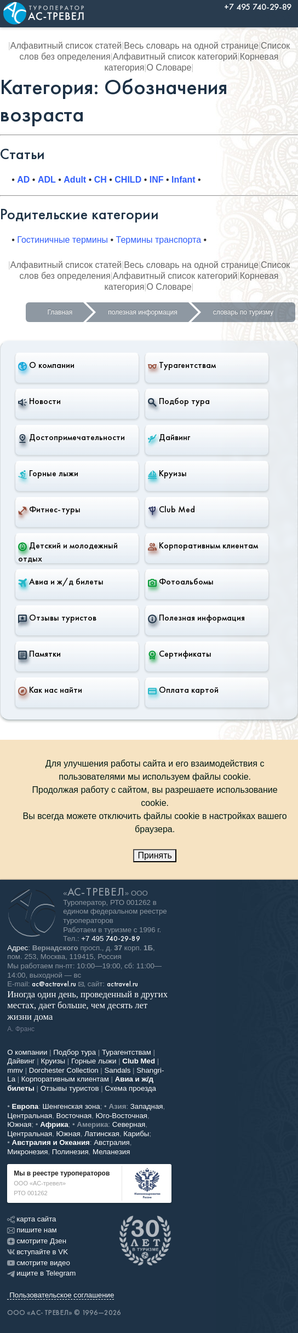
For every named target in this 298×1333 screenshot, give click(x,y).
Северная (129, 1124)
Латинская (101, 1134)
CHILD (127, 179)
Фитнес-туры (49, 509)
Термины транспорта (159, 239)
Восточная (74, 1116)
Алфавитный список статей (66, 45)
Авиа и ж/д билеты (61, 581)
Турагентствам (182, 365)
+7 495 (110, 938)
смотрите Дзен (36, 1241)
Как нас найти (50, 690)
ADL (47, 179)
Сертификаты (179, 653)
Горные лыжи (48, 473)
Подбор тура (179, 401)
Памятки (39, 653)
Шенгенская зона (71, 1106)
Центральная (29, 1116)
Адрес (17, 948)
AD (23, 179)
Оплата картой (183, 690)
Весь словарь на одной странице (191, 45)
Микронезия (27, 1152)
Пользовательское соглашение (61, 1295)
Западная (146, 1106)
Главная (60, 312)
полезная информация (142, 312)
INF (157, 179)
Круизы (167, 473)
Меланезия (111, 1152)
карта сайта (31, 1219)
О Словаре (168, 67)
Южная (19, 1124)
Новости (39, 401)
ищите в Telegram (41, 1273)
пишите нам (31, 1230)
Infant (183, 179)
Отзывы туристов (57, 617)
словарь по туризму (243, 312)
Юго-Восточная (121, 1116)
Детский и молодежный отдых (68, 552)
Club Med (171, 509)
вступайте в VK (37, 1252)
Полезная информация (196, 617)
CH (100, 179)
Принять (154, 855)
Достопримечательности (71, 437)
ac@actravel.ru (54, 984)
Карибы (136, 1134)
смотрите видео (38, 1263)
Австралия (112, 1142)
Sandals (117, 1070)
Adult (75, 179)
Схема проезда (130, 1088)
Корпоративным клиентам (203, 545)
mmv (15, 1070)
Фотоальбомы (181, 581)
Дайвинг (169, 437)
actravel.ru (122, 984)
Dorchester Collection (64, 1070)
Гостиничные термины (62, 239)
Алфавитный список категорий (175, 56)
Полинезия (70, 1152)
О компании (46, 365)
